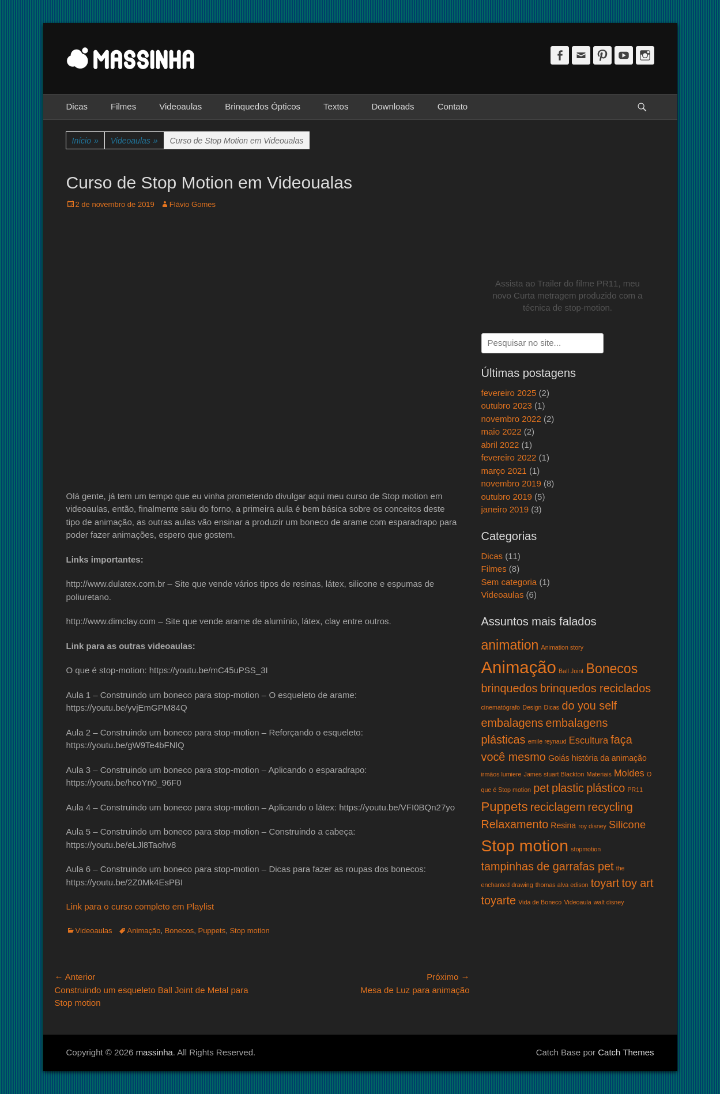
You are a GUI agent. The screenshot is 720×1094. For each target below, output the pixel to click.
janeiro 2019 (505, 509)
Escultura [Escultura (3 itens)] (588, 740)
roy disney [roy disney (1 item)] (592, 826)
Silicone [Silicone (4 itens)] (627, 824)
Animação (144, 930)
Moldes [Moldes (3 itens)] (629, 773)
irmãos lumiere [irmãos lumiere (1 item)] (501, 774)
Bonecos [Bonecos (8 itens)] (612, 668)
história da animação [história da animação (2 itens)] (609, 758)
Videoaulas (180, 106)
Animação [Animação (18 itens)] (518, 667)
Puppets (211, 930)
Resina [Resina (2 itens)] (563, 825)
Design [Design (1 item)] (531, 707)
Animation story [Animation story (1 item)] (562, 647)
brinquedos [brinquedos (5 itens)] (509, 688)
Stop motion (249, 930)
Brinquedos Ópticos (262, 106)
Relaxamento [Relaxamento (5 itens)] (515, 824)
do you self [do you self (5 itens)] (589, 705)
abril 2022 (500, 445)
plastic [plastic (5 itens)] (568, 788)
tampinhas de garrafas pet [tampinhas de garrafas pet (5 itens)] (547, 866)
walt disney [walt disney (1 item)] (609, 902)
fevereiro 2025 (509, 393)
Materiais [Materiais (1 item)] (599, 774)
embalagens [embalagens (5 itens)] (512, 722)
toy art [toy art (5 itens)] (637, 883)
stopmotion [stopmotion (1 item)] (586, 849)
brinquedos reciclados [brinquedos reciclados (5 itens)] (595, 688)
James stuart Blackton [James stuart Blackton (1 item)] (554, 774)
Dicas (77, 106)
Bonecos (179, 930)
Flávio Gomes (192, 204)
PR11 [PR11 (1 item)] (635, 789)
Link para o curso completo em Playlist (140, 906)
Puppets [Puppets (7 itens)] (504, 806)
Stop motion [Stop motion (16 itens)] (524, 845)
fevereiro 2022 (509, 457)
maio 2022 (501, 431)
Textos (335, 106)
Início (85, 141)
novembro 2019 (511, 483)
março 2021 (504, 471)
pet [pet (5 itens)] (541, 788)
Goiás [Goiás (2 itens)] (559, 758)
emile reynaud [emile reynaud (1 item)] (547, 741)
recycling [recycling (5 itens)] (610, 807)
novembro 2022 (511, 419)
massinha (154, 1052)
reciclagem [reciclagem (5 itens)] (558, 807)
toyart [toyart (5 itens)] (605, 883)
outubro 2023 (506, 405)
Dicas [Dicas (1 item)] (552, 707)
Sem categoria (509, 582)
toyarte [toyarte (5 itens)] (499, 900)
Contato (453, 106)
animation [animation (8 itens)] (510, 644)
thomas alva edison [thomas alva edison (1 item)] (562, 884)
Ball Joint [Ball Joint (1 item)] (571, 670)
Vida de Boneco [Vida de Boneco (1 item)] (539, 902)
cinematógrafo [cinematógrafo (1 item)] (501, 707)
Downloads (392, 106)
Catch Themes (626, 1052)
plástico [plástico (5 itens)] (605, 788)
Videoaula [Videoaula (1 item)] (577, 902)
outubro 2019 (506, 496)
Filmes (123, 106)
